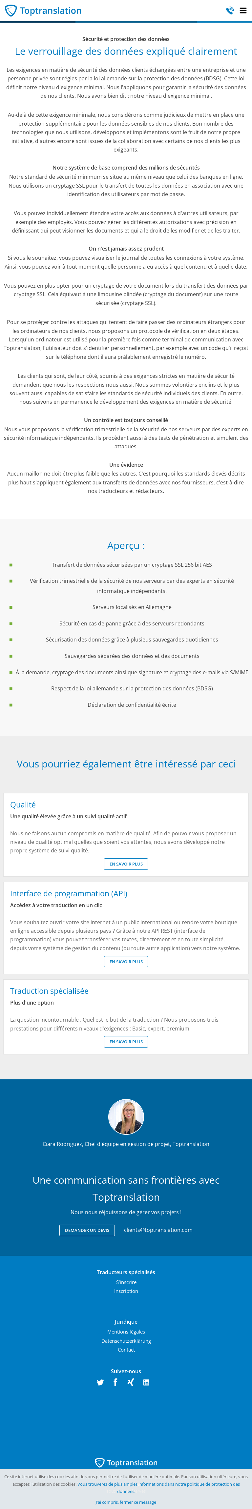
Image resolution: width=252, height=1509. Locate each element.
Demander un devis (87, 1230)
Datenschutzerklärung (126, 1340)
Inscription (126, 1291)
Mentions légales (126, 1331)
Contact (126, 1349)
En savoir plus (126, 864)
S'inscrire (126, 1282)
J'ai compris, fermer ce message (126, 1502)
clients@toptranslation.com (158, 1230)
